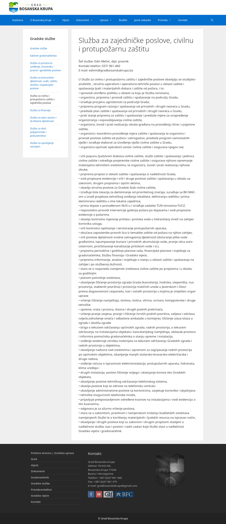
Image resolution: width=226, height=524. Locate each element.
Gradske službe (38, 48)
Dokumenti (86, 20)
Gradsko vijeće (40, 495)
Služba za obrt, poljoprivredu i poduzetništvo (38, 132)
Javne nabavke (142, 20)
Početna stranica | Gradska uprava (52, 453)
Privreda (166, 20)
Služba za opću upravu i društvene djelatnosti (43, 119)
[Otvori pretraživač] (212, 20)
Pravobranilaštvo (41, 489)
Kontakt (182, 20)
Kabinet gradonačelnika (43, 55)
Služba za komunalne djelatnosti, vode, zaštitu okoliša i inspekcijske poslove (43, 83)
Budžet (123, 20)
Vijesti (65, 20)
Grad (34, 459)
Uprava (107, 20)
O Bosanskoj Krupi (44, 20)
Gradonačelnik (40, 477)
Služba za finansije (40, 110)
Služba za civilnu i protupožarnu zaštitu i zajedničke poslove (42, 99)
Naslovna (17, 20)
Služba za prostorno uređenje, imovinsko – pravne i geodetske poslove (45, 66)
